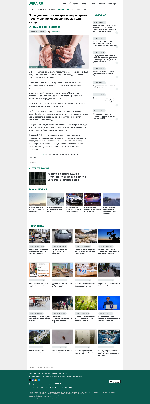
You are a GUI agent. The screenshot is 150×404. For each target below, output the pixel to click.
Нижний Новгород (50, 387)
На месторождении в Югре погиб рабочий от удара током (36, 209)
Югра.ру (62, 384)
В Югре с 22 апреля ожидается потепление (37, 351)
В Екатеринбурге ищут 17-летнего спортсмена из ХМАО (39, 285)
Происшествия (63, 10)
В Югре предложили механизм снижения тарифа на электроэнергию (109, 318)
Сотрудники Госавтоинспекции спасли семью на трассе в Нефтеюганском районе (62, 319)
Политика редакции (51, 373)
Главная (31, 367)
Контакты (41, 373)
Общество (52, 10)
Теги (67, 373)
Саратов (61, 387)
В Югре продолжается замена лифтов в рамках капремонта (84, 352)
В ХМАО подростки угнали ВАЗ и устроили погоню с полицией (73, 209)
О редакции (32, 373)
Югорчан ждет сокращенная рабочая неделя (109, 284)
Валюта (92, 4)
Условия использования (74, 376)
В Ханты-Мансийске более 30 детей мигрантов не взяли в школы (62, 285)
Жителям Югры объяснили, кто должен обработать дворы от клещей (85, 318)
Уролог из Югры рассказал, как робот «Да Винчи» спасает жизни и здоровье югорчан (108, 352)
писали (41, 154)
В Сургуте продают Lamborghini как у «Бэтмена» (59, 251)
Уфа (66, 387)
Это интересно (82, 10)
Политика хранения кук (36, 376)
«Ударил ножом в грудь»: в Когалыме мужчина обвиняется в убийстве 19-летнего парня (67, 176)
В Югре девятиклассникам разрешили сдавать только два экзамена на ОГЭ (85, 285)
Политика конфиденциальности (55, 376)
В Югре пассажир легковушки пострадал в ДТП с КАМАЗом (92, 209)
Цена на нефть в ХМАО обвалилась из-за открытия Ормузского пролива (108, 251)
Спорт (73, 10)
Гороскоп (101, 4)
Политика (32, 10)
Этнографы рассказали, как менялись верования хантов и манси (39, 318)
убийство (33, 162)
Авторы (61, 373)
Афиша (75, 4)
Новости (66, 4)
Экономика (42, 10)
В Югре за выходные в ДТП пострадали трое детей (54, 209)
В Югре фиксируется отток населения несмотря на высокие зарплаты (39, 251)
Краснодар (39, 387)
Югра (71, 387)
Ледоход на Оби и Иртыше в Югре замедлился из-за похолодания (85, 251)
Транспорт (112, 4)
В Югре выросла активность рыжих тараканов (62, 351)
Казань (31, 387)
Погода (83, 4)
